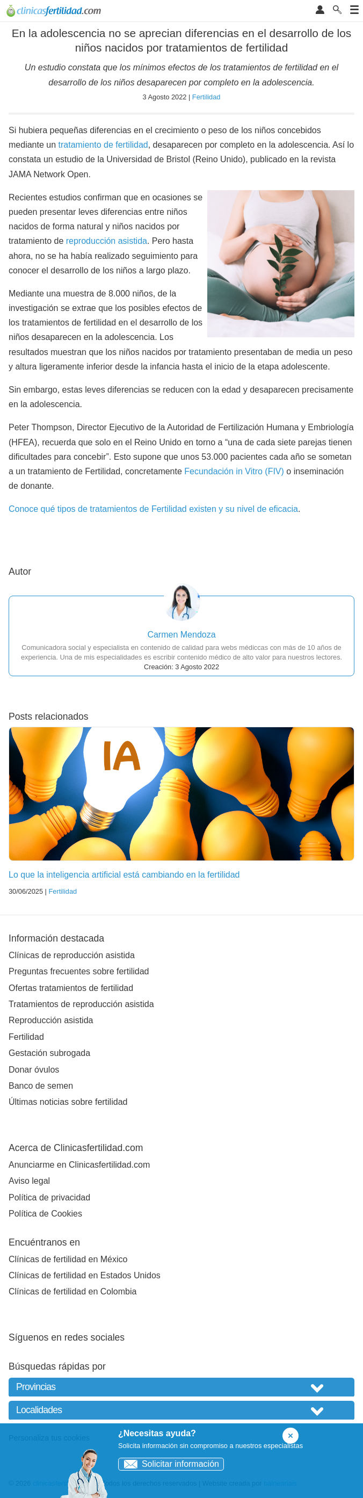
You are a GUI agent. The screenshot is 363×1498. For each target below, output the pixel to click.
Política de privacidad (49, 1197)
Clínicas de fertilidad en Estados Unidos (85, 1275)
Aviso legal (29, 1180)
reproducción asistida (106, 240)
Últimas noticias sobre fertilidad (68, 1101)
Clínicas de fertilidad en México (68, 1259)
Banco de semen (41, 1085)
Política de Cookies (45, 1213)
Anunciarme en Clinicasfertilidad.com (79, 1164)
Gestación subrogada (49, 1053)
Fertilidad (206, 97)
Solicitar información (169, 1463)
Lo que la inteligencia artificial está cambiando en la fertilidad (124, 874)
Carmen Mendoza (181, 634)
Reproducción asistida (51, 1020)
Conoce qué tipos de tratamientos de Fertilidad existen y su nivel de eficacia (153, 508)
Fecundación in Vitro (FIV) (234, 471)
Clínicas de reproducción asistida (72, 955)
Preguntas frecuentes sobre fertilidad (79, 971)
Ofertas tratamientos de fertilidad (71, 988)
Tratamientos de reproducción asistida (81, 1004)
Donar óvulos (34, 1069)
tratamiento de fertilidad (103, 144)
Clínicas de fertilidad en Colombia (72, 1291)
